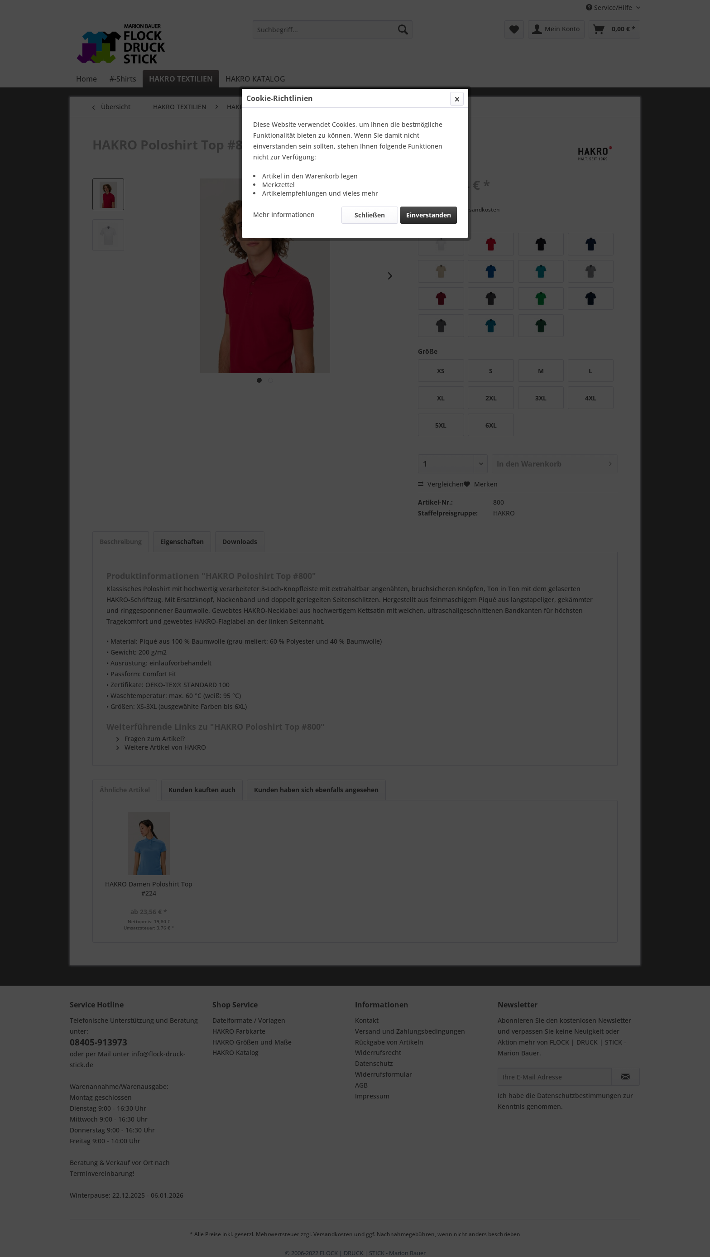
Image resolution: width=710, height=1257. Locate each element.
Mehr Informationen (284, 214)
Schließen (370, 215)
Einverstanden (428, 215)
